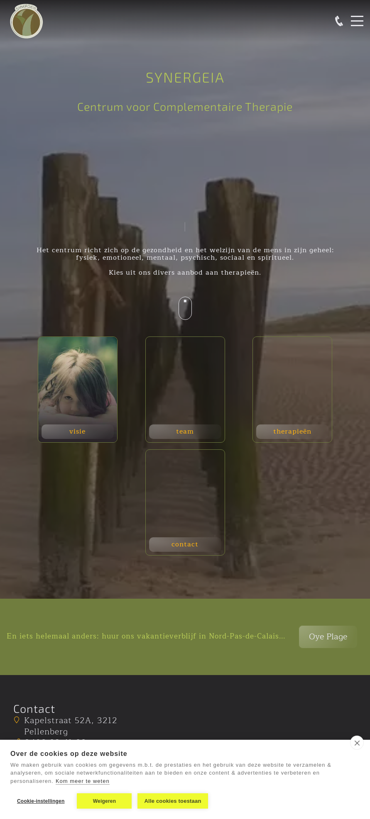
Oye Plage (328, 637)
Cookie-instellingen (40, 801)
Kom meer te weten (83, 781)
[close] (357, 743)
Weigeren (104, 801)
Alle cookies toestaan (172, 801)
